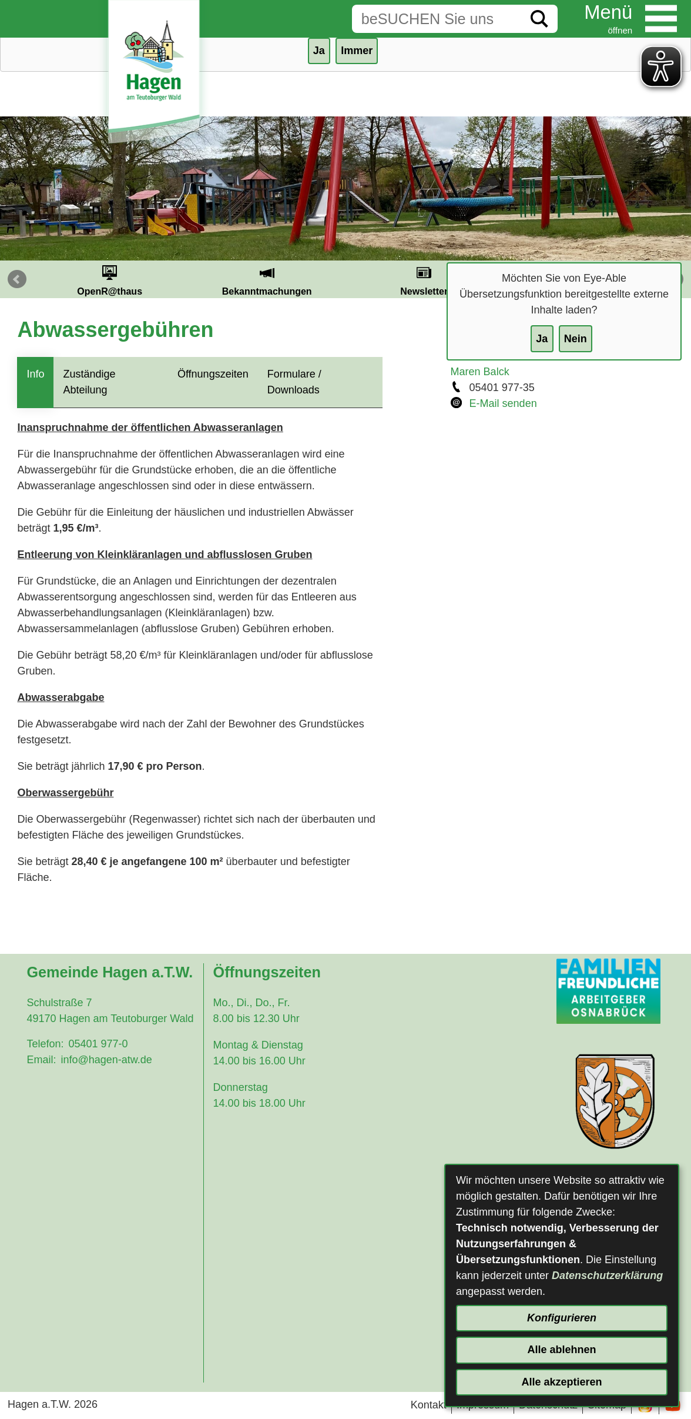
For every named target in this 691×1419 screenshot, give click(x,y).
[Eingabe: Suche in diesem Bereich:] (436, 19)
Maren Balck (480, 372)
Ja (542, 339)
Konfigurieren (561, 1318)
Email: (41, 1060)
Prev (17, 279)
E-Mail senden (503, 403)
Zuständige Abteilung (89, 382)
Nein (575, 339)
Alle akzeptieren (561, 1382)
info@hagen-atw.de (106, 1060)
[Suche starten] (539, 19)
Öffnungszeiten (213, 374)
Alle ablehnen (561, 1349)
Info (35, 374)
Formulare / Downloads (294, 382)
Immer (357, 50)
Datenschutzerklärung (607, 1275)
